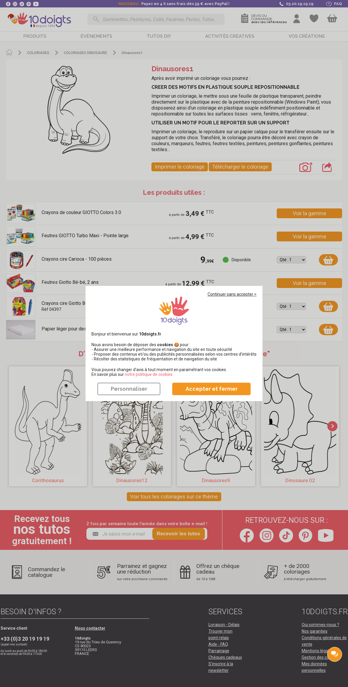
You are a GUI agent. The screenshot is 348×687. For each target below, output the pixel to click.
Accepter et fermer (212, 389)
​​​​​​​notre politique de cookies (149, 374)
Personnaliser (129, 389)
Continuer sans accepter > (232, 294)
